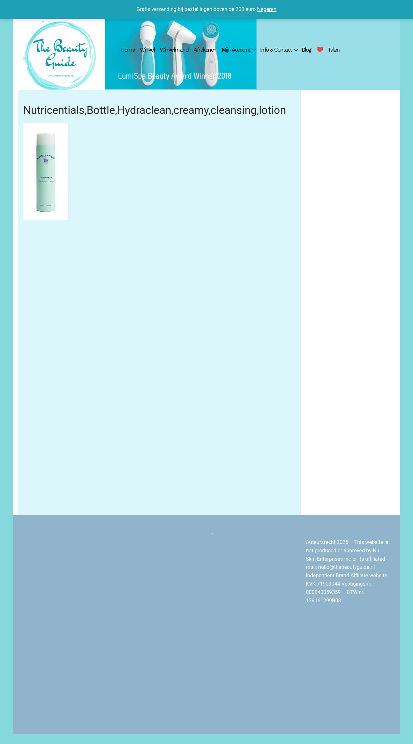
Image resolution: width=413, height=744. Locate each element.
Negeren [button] (267, 9)
